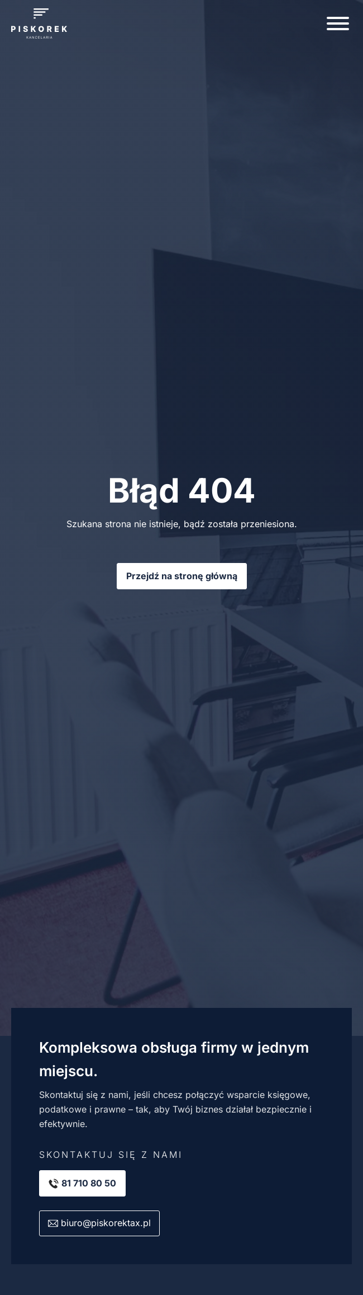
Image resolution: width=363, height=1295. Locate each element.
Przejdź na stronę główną (181, 575)
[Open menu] (338, 23)
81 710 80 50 (88, 1183)
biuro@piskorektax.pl (106, 1222)
